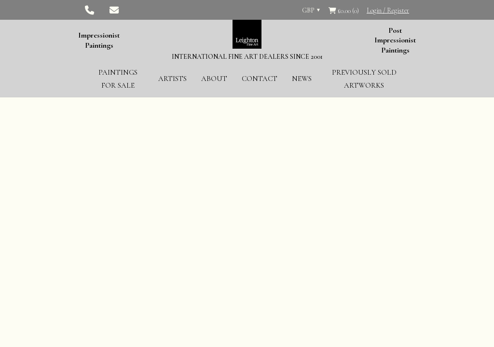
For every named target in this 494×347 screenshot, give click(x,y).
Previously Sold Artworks (364, 79)
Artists (172, 78)
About (214, 78)
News (302, 78)
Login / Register (388, 10)
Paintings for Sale (117, 79)
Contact (259, 78)
